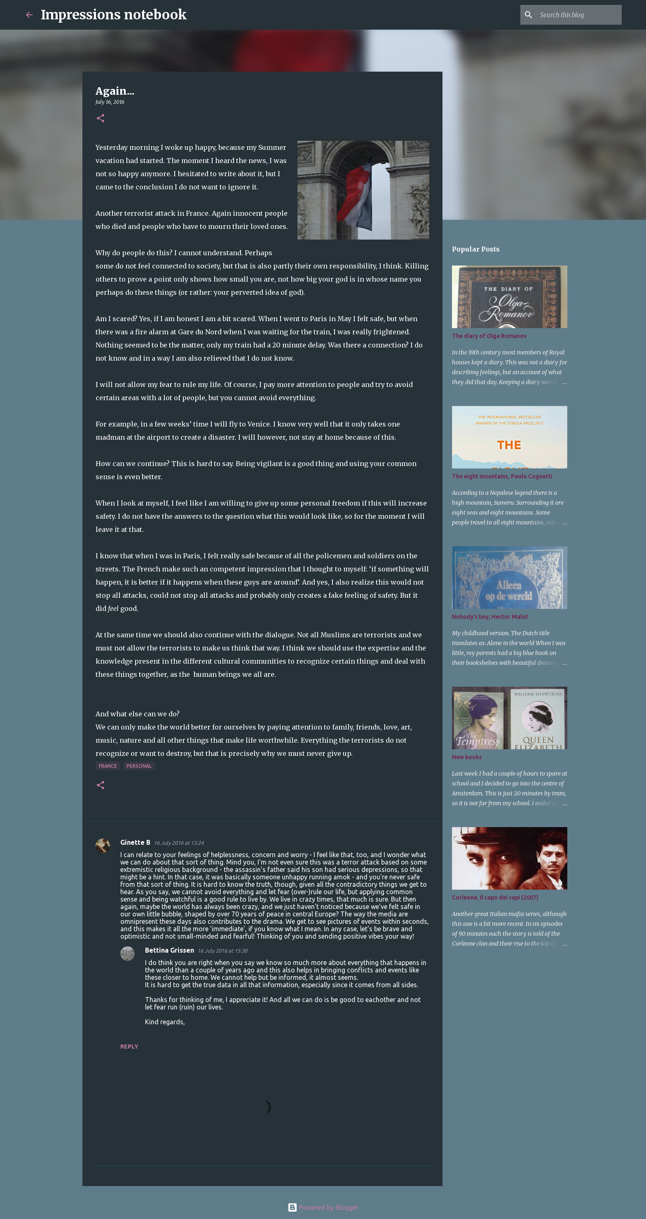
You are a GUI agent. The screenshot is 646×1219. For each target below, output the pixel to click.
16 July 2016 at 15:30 (222, 950)
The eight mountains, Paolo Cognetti (502, 476)
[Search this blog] (578, 15)
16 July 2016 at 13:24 (179, 843)
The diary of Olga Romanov (489, 336)
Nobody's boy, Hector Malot (490, 616)
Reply (129, 1046)
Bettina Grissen (169, 950)
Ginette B (135, 842)
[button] (100, 118)
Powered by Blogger (323, 1207)
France (108, 766)
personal (139, 766)
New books (467, 757)
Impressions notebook (114, 15)
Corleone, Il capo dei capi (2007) (495, 897)
